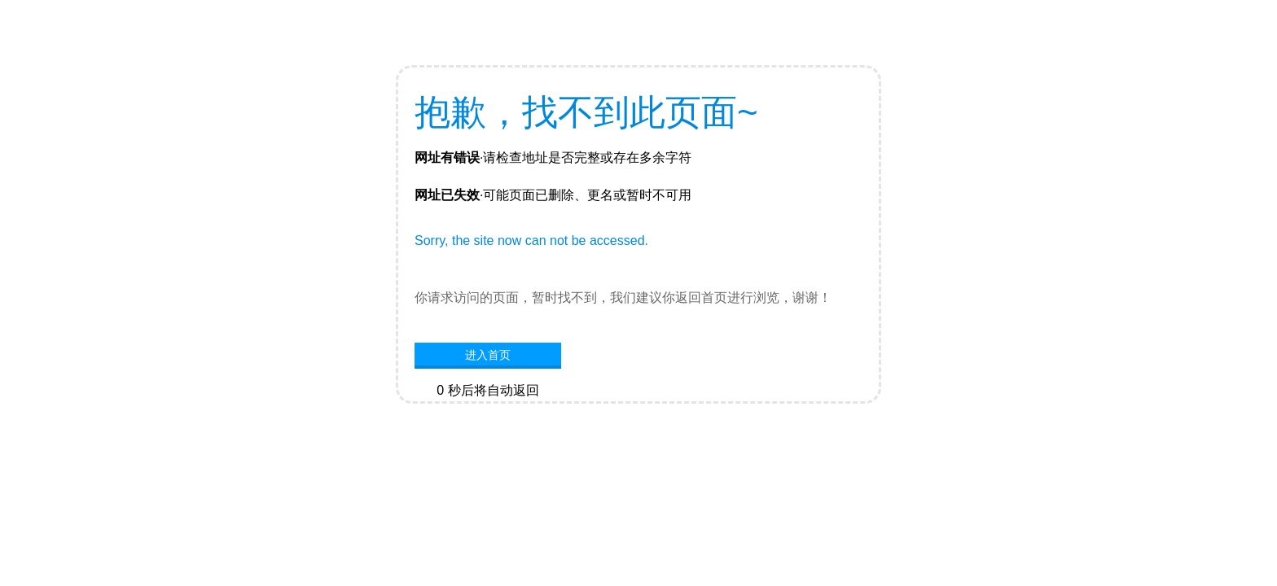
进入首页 (488, 354)
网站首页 (488, 415)
